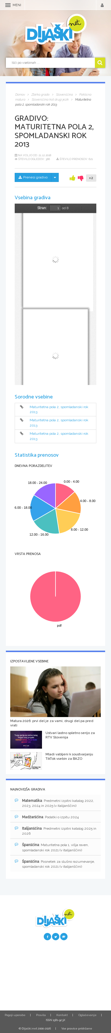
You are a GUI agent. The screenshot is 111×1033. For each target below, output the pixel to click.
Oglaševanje (87, 1015)
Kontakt (62, 1015)
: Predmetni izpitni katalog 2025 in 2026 (55, 831)
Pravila (41, 1015)
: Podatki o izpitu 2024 (47, 817)
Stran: (42, 208)
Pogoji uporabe (15, 1015)
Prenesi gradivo (33, 177)
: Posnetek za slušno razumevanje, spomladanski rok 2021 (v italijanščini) (55, 864)
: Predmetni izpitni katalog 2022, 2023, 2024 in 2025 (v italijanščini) (54, 803)
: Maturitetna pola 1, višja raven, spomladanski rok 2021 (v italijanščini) (52, 847)
